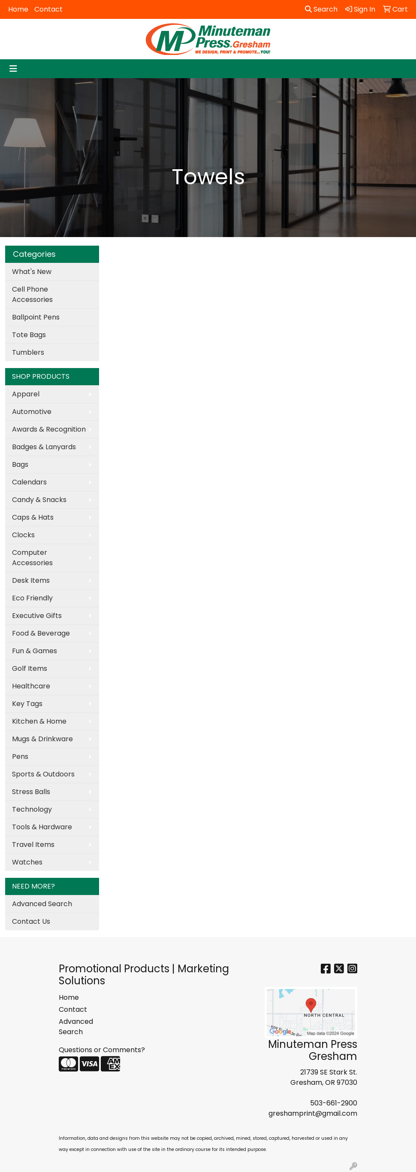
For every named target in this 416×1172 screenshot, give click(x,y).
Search (321, 9)
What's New (31, 272)
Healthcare (31, 686)
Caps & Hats (33, 517)
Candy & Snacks (39, 500)
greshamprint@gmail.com (312, 1113)
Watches (27, 862)
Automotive (31, 412)
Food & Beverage (41, 633)
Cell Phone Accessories (32, 294)
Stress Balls (31, 792)
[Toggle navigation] (13, 69)
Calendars (29, 482)
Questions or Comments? (102, 1050)
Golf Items (29, 668)
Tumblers (28, 352)
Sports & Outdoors (43, 774)
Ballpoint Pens (36, 317)
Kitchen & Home (39, 721)
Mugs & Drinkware (42, 739)
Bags (20, 464)
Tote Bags (29, 335)
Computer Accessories (32, 558)
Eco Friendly (32, 598)
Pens (20, 756)
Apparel (25, 394)
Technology (32, 809)
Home (18, 9)
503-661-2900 (333, 1103)
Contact (48, 9)
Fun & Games (34, 651)
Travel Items (33, 844)
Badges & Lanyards (44, 447)
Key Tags (27, 704)
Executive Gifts (37, 616)
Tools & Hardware (42, 827)
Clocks (23, 535)
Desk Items (31, 580)
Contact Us (31, 921)
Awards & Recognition (49, 429)
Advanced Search (42, 904)
